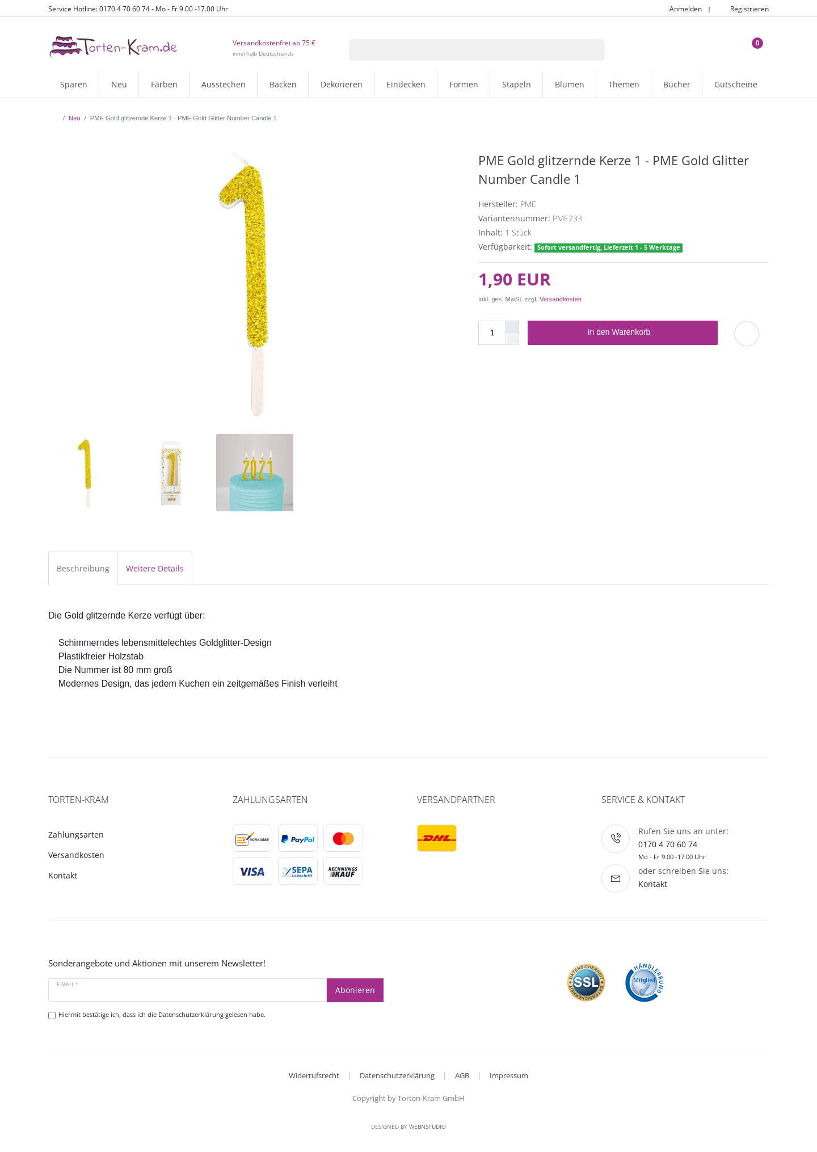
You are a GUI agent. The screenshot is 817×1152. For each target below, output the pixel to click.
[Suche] (590, 50)
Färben (164, 84)
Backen (283, 84)
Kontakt (62, 875)
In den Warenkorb (648, 332)
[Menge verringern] (512, 339)
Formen (463, 84)
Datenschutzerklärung (397, 1075)
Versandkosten (561, 299)
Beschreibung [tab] (83, 568)
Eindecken (406, 84)
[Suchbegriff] (462, 50)
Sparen (73, 84)
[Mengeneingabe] (492, 333)
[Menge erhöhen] (512, 327)
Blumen (569, 84)
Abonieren (355, 990)
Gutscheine (735, 84)
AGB (462, 1075)
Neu (119, 84)
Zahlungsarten (76, 834)
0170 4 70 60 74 (667, 844)
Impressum (509, 1075)
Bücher (676, 84)
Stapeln (516, 84)
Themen (623, 84)
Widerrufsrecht (314, 1075)
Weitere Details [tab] (155, 568)
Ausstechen (223, 84)
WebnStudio (427, 1126)
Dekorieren (342, 84)
